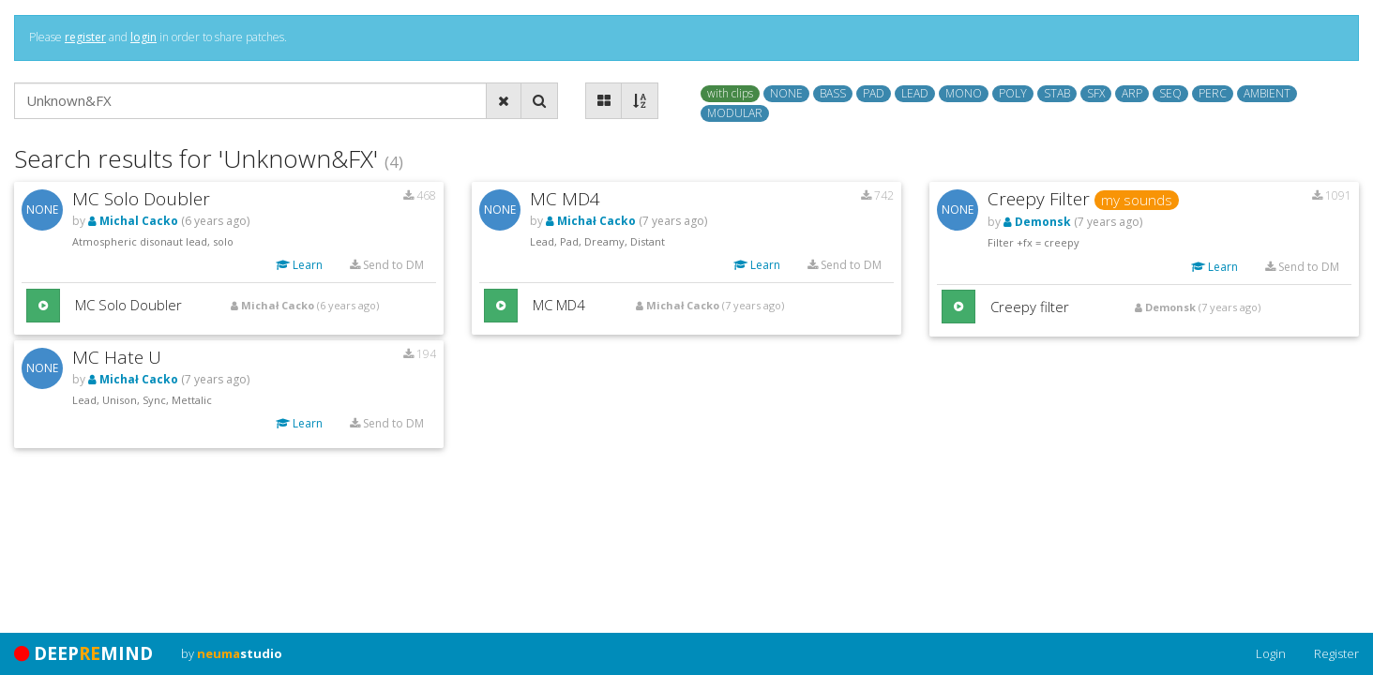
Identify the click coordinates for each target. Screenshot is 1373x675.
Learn (299, 265)
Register (1336, 653)
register (85, 37)
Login (1271, 653)
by (231, 653)
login (143, 37)
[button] (43, 305)
